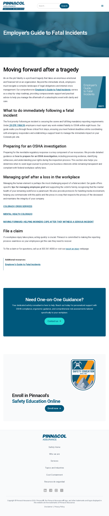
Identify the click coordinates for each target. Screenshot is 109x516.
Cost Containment (54, 475)
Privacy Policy (59, 507)
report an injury (72, 248)
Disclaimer (48, 507)
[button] (102, 6)
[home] (18, 6)
